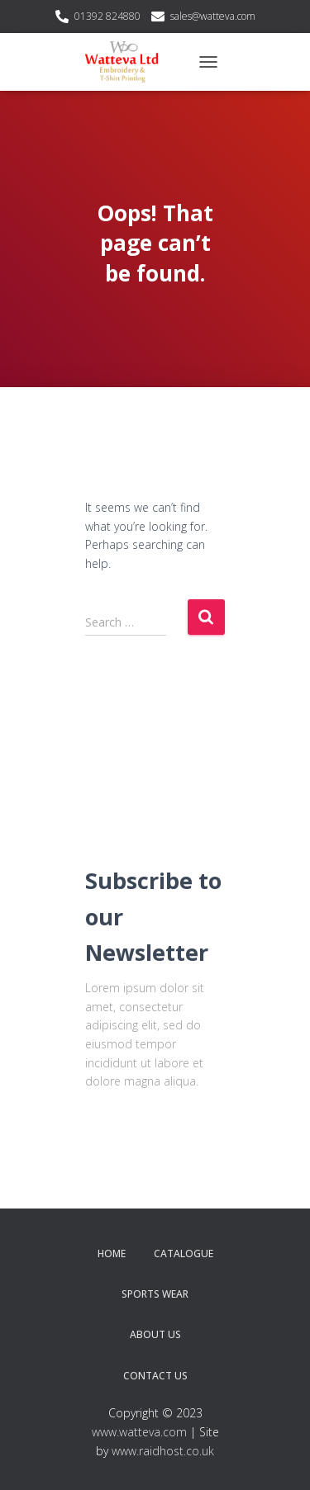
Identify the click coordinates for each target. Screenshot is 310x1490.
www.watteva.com (139, 1432)
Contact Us (155, 1376)
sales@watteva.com (212, 16)
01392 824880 (107, 16)
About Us (155, 1334)
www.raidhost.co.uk (163, 1451)
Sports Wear (155, 1294)
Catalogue (183, 1253)
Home (112, 1253)
